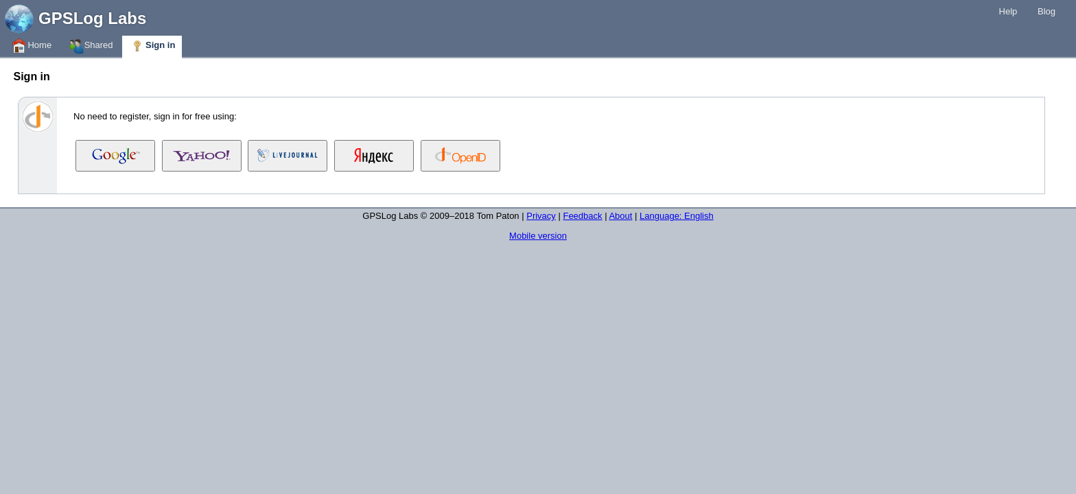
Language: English (677, 216)
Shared (90, 46)
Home (31, 46)
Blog (1046, 11)
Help (1008, 11)
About (620, 216)
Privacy (541, 216)
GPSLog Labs (92, 18)
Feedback (582, 216)
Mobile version (538, 236)
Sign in (152, 46)
